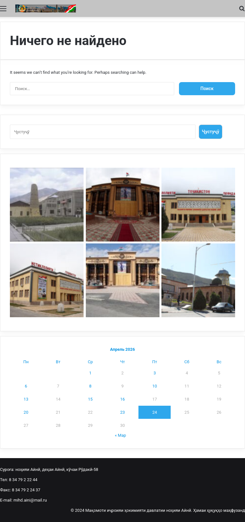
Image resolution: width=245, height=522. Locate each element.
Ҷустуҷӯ (210, 131)
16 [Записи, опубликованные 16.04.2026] (122, 399)
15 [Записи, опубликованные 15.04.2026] (90, 399)
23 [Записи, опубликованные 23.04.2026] (122, 412)
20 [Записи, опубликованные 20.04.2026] (26, 412)
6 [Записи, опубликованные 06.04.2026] (26, 386)
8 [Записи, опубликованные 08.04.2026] (90, 386)
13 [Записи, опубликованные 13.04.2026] (26, 399)
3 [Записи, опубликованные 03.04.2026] (154, 373)
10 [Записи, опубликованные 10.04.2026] (154, 386)
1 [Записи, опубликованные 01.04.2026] (90, 373)
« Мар (120, 435)
